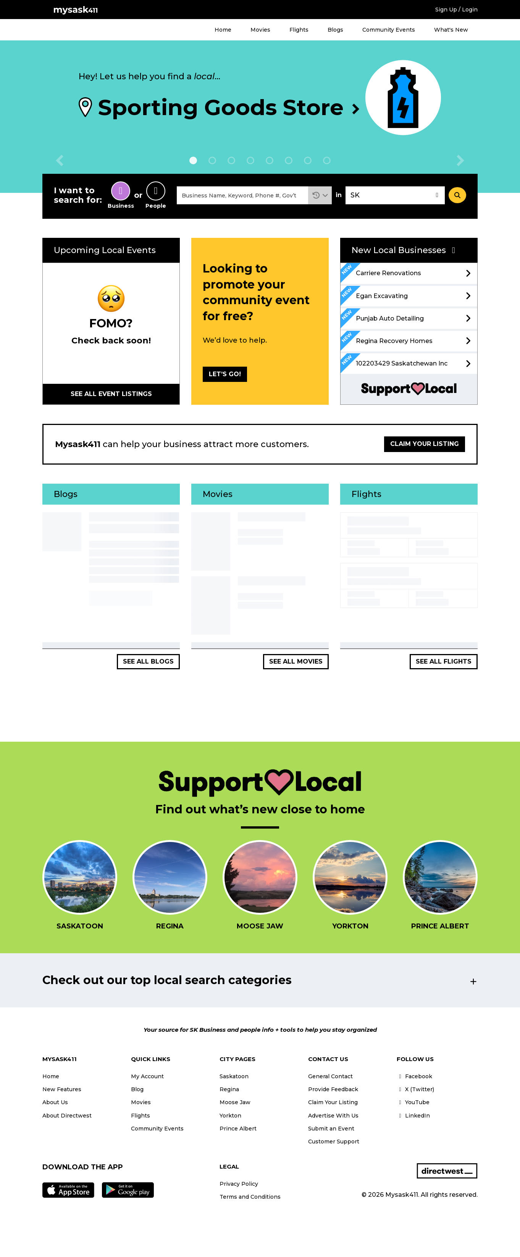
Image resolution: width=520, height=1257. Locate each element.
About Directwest (67, 1115)
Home (223, 29)
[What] (242, 195)
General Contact (330, 1076)
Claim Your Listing (333, 1102)
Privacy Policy (239, 1183)
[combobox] (242, 195)
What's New (451, 29)
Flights (298, 29)
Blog (137, 1089)
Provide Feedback (333, 1089)
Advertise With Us (333, 1115)
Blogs (335, 29)
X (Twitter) (415, 1089)
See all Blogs (148, 661)
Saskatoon (234, 1076)
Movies (260, 29)
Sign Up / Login (456, 9)
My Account (147, 1076)
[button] (320, 195)
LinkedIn (413, 1115)
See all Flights (444, 661)
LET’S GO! (225, 374)
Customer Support (333, 1141)
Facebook (414, 1076)
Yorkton (230, 1115)
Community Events (388, 29)
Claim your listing (424, 443)
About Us (55, 1102)
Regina (229, 1089)
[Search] (457, 195)
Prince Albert (238, 1128)
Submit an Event (331, 1128)
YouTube (413, 1102)
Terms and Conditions (250, 1196)
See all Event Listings (111, 394)
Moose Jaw (235, 1102)
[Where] (395, 195)
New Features (61, 1089)
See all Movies (296, 661)
